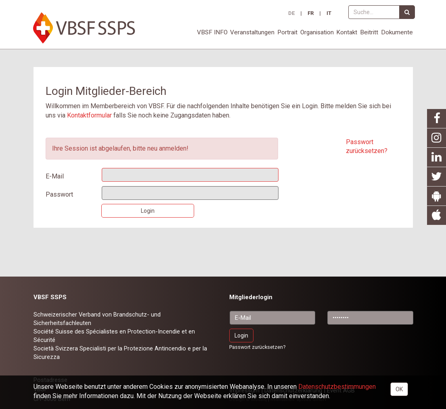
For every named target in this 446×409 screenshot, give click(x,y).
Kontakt (346, 32)
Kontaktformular (89, 115)
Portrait (287, 32)
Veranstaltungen (252, 32)
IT (329, 13)
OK (399, 389)
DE (291, 13)
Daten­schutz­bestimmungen (337, 386)
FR (311, 13)
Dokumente (397, 32)
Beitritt (369, 32)
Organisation (317, 32)
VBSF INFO (212, 32)
